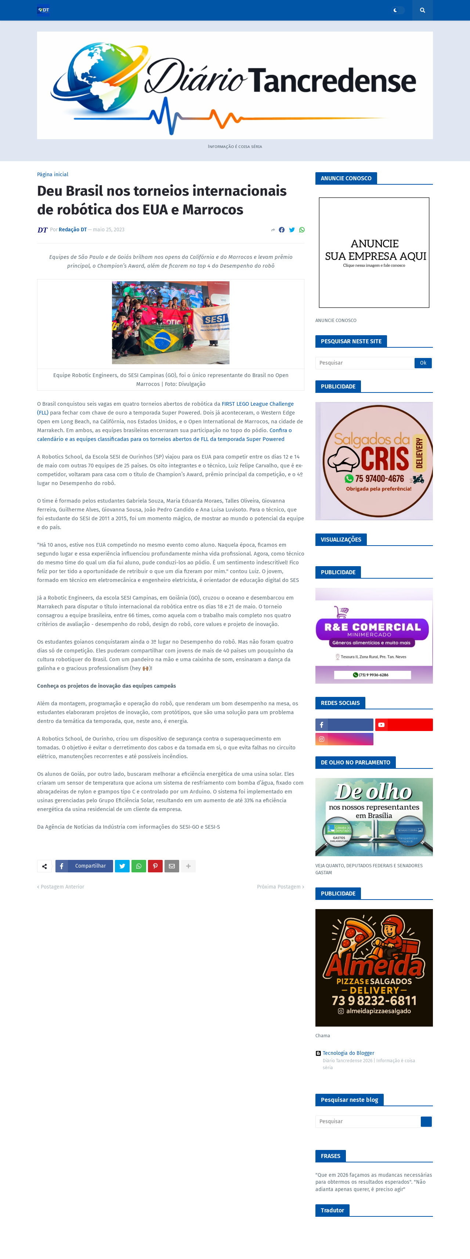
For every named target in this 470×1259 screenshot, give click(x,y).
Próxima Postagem (279, 887)
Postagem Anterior (62, 887)
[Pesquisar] (374, 363)
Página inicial (52, 174)
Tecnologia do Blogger (344, 1053)
